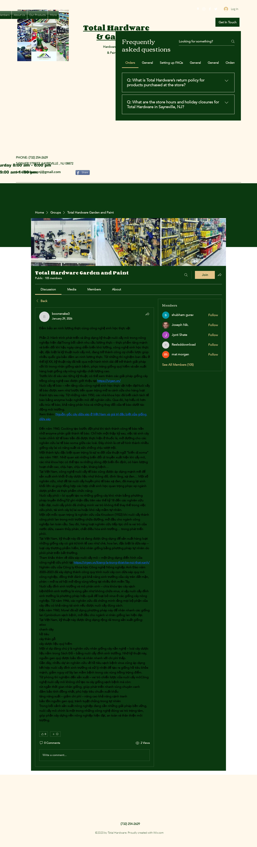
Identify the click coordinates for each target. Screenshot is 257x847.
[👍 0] (43, 734)
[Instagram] (204, 9)
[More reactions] (55, 734)
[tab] (130, 63)
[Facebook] (210, 9)
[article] (94, 537)
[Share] (83, 172)
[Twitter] (216, 9)
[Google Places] (198, 9)
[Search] (186, 275)
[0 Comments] (49, 743)
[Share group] (219, 274)
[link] (48, 289)
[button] (227, 22)
